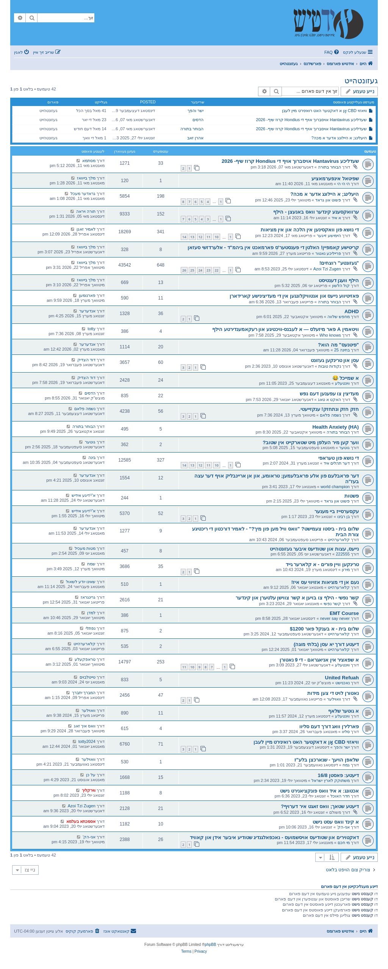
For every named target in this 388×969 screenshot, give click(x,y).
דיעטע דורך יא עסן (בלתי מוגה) (326, 644)
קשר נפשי (332, 603)
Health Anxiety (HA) (335, 427)
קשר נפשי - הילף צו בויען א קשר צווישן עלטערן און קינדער (297, 598)
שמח (91, 564)
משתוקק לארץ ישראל (330, 780)
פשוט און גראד (328, 200)
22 (216, 270)
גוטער (344, 447)
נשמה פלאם (330, 415)
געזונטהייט (361, 80)
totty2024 (86, 741)
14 (184, 236)
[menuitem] (332, 52)
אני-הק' (343, 827)
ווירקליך (88, 790)
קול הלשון (341, 285)
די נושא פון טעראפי (338, 458)
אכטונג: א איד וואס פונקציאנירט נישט (319, 791)
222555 (343, 554)
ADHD (351, 311)
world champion (335, 486)
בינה (91, 457)
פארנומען (87, 295)
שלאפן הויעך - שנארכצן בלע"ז (326, 760)
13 (192, 236)
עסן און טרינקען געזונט (335, 360)
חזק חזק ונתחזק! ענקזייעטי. (329, 409)
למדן (91, 612)
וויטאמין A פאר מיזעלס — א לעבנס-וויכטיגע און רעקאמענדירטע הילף (285, 329)
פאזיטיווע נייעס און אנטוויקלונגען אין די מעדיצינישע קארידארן (294, 296)
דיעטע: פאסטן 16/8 (338, 775)
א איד (336, 217)
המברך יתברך (83, 692)
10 (216, 236)
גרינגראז (88, 597)
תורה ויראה (85, 211)
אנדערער (87, 311)
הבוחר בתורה (191, 128)
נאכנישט (342, 682)
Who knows (330, 335)
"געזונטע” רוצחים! (339, 263)
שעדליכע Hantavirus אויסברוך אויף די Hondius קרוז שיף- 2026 (311, 119)
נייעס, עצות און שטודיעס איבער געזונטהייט (314, 549)
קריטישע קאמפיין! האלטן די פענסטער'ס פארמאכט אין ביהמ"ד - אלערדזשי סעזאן (273, 247)
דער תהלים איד (337, 463)
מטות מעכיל (85, 548)
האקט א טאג (329, 399)
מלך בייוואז (86, 178)
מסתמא (88, 160)
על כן (90, 774)
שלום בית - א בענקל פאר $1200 (324, 629)
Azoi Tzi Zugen (327, 269)
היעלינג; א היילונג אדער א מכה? (339, 138)
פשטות (351, 496)
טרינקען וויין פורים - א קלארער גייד (322, 564)
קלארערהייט (339, 539)
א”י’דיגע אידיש (83, 495)
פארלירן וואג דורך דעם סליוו (329, 726)
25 (192, 270)
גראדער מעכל (82, 193)
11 (208, 236)
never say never (335, 618)
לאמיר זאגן (86, 229)
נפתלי (90, 628)
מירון (346, 569)
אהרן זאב (195, 138)
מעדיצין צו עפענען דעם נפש (329, 393)
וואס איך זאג (84, 726)
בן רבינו (343, 516)
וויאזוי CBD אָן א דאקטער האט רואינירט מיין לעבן (324, 110)
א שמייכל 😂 (345, 378)
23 (208, 270)
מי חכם (344, 842)
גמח (346, 765)
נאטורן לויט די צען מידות (333, 693)
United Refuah (342, 677)
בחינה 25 (342, 350)
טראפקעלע (85, 659)
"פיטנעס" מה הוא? (338, 345)
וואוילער (334, 699)
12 (200, 236)
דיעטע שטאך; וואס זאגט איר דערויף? (320, 806)
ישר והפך (195, 110)
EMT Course (344, 613)
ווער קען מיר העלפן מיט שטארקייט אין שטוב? (311, 442)
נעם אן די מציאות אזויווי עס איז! (325, 582)
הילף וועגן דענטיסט (339, 280)
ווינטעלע (342, 383)
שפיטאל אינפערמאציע (335, 178)
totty (91, 328)
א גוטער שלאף (343, 711)
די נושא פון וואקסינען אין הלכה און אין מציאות (310, 229)
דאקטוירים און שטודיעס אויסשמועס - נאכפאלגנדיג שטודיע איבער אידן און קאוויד (274, 837)
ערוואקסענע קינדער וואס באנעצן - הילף (316, 212)
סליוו (346, 731)
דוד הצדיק (86, 359)
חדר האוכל (340, 796)
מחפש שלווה (338, 316)
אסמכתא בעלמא (80, 821)
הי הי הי (343, 183)
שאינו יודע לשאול (80, 581)
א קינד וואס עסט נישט (336, 822)
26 (184, 270)
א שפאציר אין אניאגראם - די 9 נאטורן (319, 660)
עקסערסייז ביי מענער (336, 511)
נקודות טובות (329, 366)
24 (200, 270)
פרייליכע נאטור (328, 253)
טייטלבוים (87, 677)
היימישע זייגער (329, 235)
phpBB (210, 944)
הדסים (197, 119)
